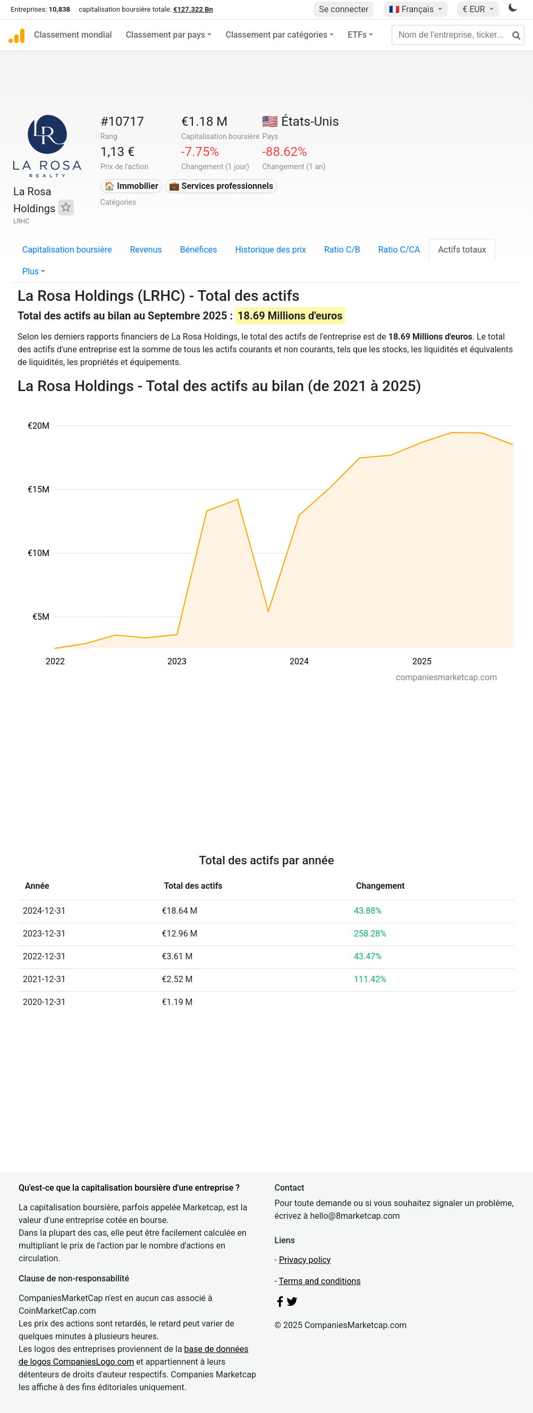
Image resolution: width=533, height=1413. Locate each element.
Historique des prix (270, 250)
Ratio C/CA (399, 250)
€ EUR (474, 9)
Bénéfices (198, 250)
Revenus (146, 250)
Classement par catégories (276, 35)
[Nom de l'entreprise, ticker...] (458, 35)
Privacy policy (305, 1260)
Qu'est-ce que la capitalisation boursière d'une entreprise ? (129, 1188)
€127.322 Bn (193, 9)
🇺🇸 (300, 121)
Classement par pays (166, 35)
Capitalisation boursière (67, 250)
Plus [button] (30, 271)
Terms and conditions (320, 1281)
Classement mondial (73, 35)
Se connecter (343, 9)
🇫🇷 (412, 9)
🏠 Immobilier (131, 186)
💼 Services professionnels (221, 186)
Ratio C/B (342, 250)
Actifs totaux (462, 250)
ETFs (357, 35)
